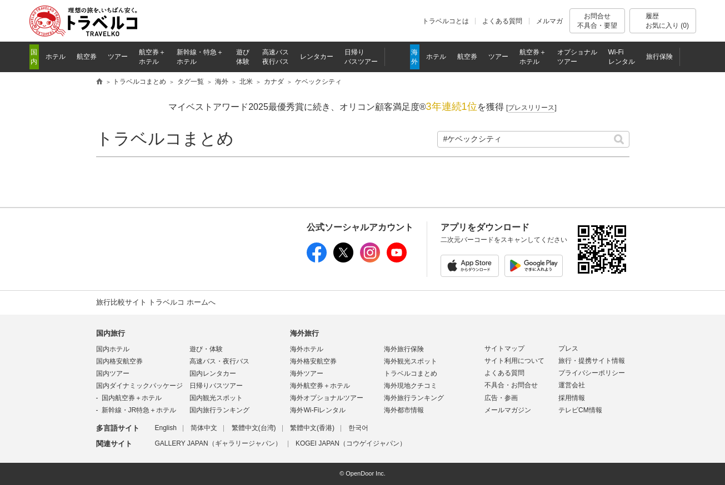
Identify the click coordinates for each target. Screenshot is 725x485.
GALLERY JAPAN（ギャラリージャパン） (218, 443)
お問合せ (597, 20)
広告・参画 (501, 398)
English (166, 428)
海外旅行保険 (404, 349)
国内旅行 (110, 333)
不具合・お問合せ (511, 385)
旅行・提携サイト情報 (591, 361)
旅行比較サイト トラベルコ (99, 82)
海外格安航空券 (313, 361)
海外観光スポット (410, 361)
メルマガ (549, 21)
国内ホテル (112, 349)
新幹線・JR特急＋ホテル (139, 410)
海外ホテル (306, 349)
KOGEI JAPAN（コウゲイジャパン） (351, 443)
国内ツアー (112, 373)
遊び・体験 (206, 349)
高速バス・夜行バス (219, 361)
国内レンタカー (212, 373)
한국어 (358, 428)
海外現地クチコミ (410, 386)
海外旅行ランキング (414, 398)
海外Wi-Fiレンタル (318, 410)
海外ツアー (306, 373)
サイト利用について (514, 361)
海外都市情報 (404, 410)
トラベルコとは (445, 21)
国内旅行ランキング (219, 410)
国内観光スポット (216, 398)
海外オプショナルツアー (326, 398)
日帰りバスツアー (216, 386)
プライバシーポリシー (591, 373)
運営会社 (571, 385)
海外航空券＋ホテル (320, 386)
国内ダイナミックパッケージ (139, 386)
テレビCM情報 (580, 410)
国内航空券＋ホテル (132, 398)
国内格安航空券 (119, 361)
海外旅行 (304, 333)
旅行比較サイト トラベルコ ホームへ (156, 302)
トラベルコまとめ (165, 138)
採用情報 (571, 398)
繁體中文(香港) (312, 428)
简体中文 (204, 428)
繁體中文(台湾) (254, 428)
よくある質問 (502, 21)
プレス (568, 348)
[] (531, 108)
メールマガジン (507, 410)
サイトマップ (504, 348)
